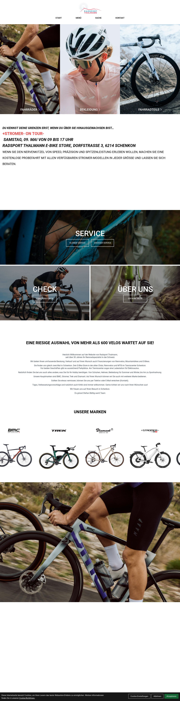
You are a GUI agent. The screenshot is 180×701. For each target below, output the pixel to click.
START (59, 18)
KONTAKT (120, 18)
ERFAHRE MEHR (135, 298)
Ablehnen (157, 696)
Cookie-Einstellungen (139, 696)
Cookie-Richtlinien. (27, 698)
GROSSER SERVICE (102, 243)
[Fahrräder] (30, 69)
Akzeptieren (171, 696)
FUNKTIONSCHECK (44, 298)
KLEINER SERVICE (78, 243)
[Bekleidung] (90, 69)
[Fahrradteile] (150, 69)
